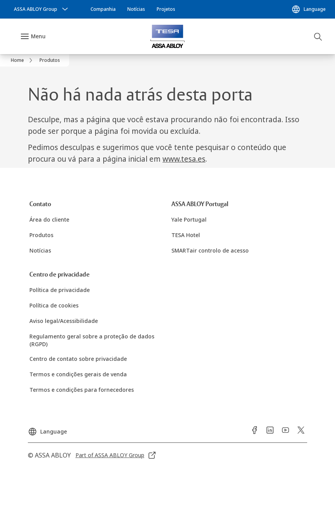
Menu (38, 36)
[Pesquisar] (318, 36)
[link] (103, 9)
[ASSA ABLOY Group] (41, 9)
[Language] (308, 9)
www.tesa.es (183, 159)
